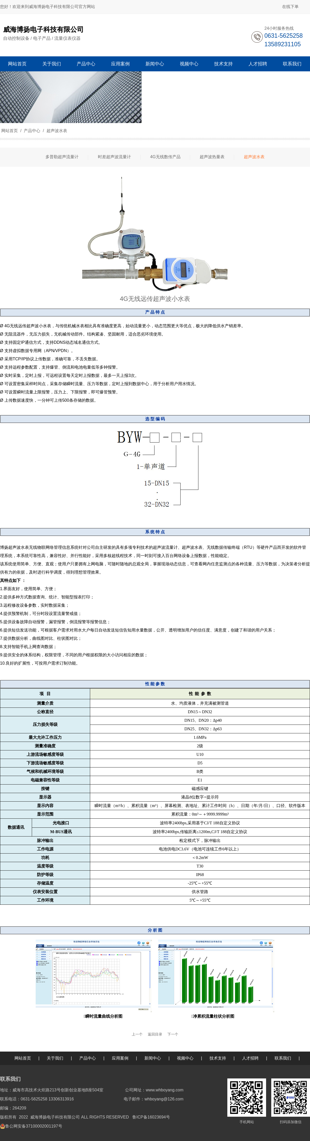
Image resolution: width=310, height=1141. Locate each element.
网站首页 (9, 130)
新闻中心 (152, 1058)
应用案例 (120, 1058)
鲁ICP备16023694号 (151, 1117)
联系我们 (283, 1058)
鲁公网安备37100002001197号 (33, 1126)
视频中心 (185, 1058)
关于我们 (55, 1058)
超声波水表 (56, 130)
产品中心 (32, 130)
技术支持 (218, 1058)
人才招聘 (250, 1058)
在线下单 (290, 6)
